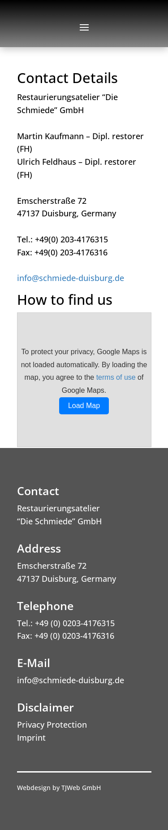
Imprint (31, 737)
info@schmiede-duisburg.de (70, 277)
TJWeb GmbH (81, 787)
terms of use (116, 377)
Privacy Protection (52, 724)
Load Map (84, 405)
